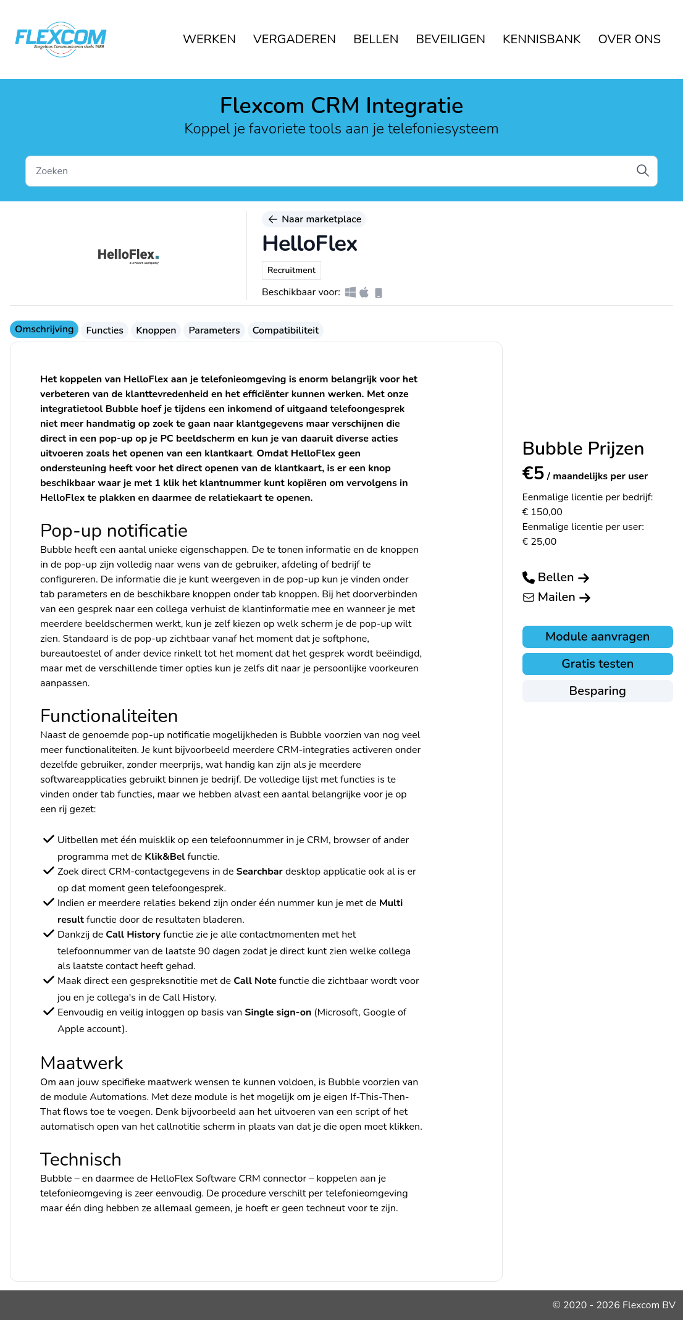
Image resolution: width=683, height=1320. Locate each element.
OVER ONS (629, 39)
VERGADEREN (294, 39)
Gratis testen (597, 663)
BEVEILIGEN (451, 39)
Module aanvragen (597, 636)
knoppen (298, 594)
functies (134, 794)
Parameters (214, 330)
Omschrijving (44, 329)
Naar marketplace (314, 219)
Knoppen (156, 330)
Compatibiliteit (286, 330)
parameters (82, 594)
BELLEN (375, 39)
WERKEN (209, 39)
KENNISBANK (541, 39)
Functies (105, 330)
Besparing (597, 691)
